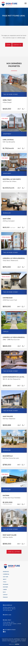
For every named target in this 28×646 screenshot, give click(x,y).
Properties (6, 571)
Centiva (16, 644)
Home (8, 44)
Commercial (6, 574)
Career (5, 589)
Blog (4, 592)
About (4, 579)
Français (5, 597)
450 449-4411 (8, 610)
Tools (4, 581)
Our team (5, 576)
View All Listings (14, 551)
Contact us (17, 44)
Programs (5, 584)
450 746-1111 (8, 625)
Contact (5, 594)
